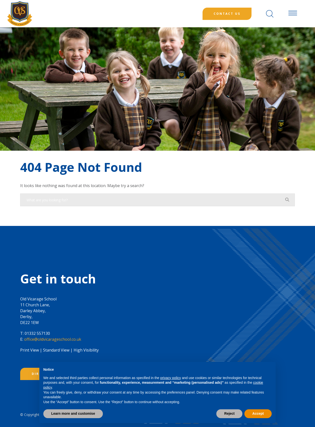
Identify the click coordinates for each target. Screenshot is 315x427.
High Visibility (86, 350)
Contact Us (227, 14)
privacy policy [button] (170, 378)
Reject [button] (229, 413)
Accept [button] (258, 413)
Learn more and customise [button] (73, 413)
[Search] (269, 13)
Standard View (56, 350)
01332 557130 (37, 333)
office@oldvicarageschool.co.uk (52, 339)
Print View (29, 350)
